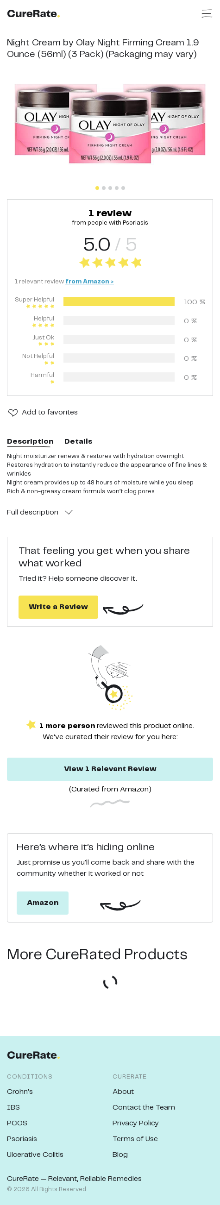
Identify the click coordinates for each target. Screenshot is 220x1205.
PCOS (17, 1123)
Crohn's (20, 1091)
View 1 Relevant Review (110, 769)
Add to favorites (50, 412)
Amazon (42, 902)
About (123, 1091)
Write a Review (58, 606)
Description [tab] (30, 441)
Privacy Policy (136, 1123)
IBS (13, 1107)
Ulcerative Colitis (35, 1154)
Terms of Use (135, 1139)
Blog (120, 1154)
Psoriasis (22, 1139)
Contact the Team (144, 1107)
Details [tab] (78, 441)
